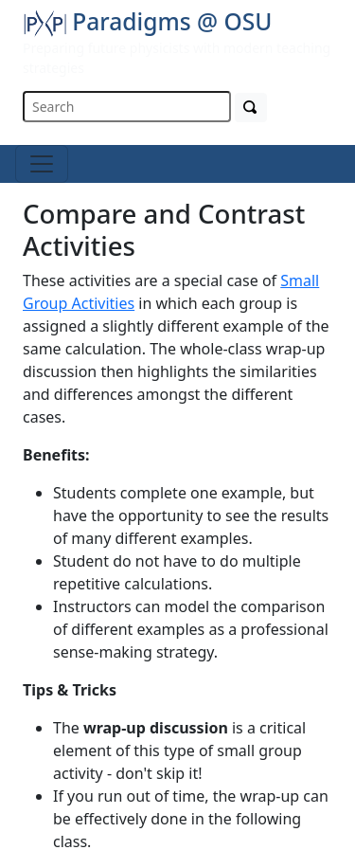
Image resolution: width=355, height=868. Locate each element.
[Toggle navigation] (41, 164)
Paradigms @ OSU (147, 21)
